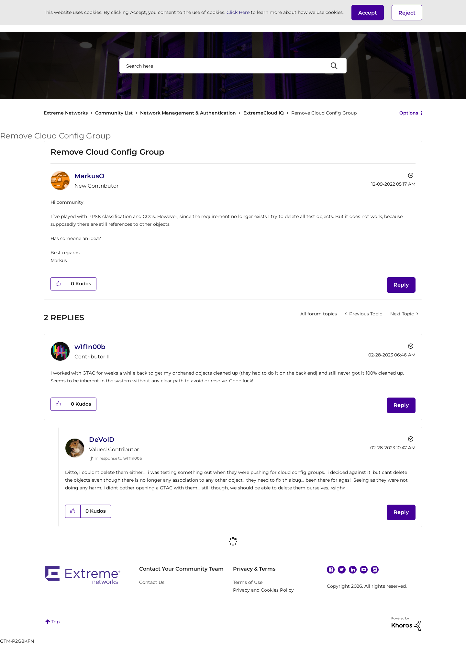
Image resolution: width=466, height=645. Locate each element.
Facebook (331, 570)
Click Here (238, 12)
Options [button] (408, 113)
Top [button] (55, 622)
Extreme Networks (66, 113)
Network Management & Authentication (188, 113)
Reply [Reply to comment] (401, 405)
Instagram (375, 570)
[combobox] (233, 65)
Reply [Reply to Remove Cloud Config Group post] (401, 285)
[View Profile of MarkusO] (89, 176)
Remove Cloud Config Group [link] (324, 113)
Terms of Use (247, 582)
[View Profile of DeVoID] (102, 439)
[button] (367, 12)
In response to (118, 458)
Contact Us (151, 582)
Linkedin (353, 570)
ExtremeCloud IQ (263, 113)
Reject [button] (407, 13)
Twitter (342, 570)
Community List (114, 113)
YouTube (364, 570)
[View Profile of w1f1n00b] (89, 347)
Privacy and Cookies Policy (263, 590)
